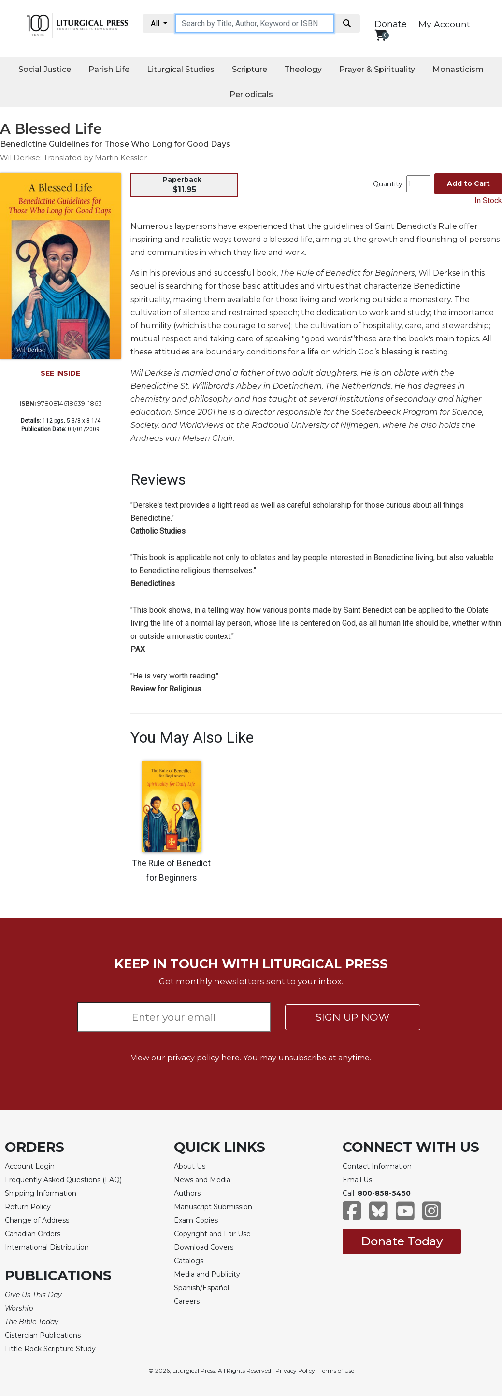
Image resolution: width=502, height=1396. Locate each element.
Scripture (249, 69)
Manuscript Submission (213, 1206)
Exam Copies (196, 1220)
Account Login (30, 1166)
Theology (303, 69)
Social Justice (44, 69)
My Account (444, 24)
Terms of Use (336, 1370)
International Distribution (47, 1247)
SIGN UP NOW (352, 1017)
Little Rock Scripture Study (50, 1348)
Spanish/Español (201, 1287)
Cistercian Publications (43, 1335)
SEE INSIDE (60, 373)
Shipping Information (40, 1193)
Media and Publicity (207, 1274)
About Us (189, 1166)
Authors (187, 1193)
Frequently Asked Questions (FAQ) (63, 1179)
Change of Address (37, 1220)
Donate (390, 24)
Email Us (357, 1179)
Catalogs (188, 1260)
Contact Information (377, 1166)
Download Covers (203, 1247)
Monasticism (458, 69)
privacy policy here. (204, 1057)
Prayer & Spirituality (377, 69)
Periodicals (251, 94)
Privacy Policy (295, 1370)
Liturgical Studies (181, 69)
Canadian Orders (32, 1233)
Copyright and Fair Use (212, 1233)
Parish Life (108, 69)
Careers (187, 1301)
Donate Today (402, 1241)
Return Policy (28, 1206)
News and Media (202, 1179)
